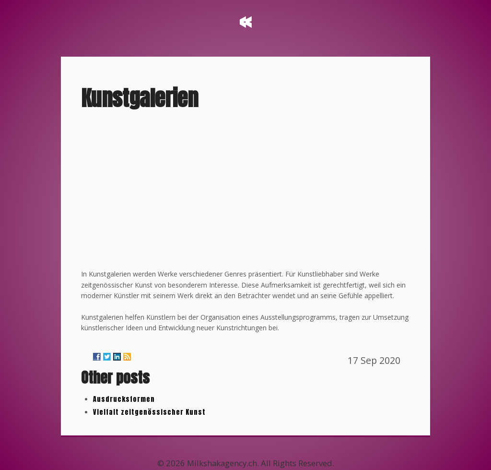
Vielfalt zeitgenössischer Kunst (149, 412)
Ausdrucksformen (124, 399)
